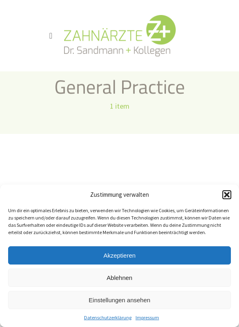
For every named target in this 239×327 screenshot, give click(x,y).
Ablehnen (119, 277)
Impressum (147, 317)
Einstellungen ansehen (120, 300)
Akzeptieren (119, 255)
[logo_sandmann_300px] (120, 18)
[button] (227, 195)
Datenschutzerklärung (107, 317)
